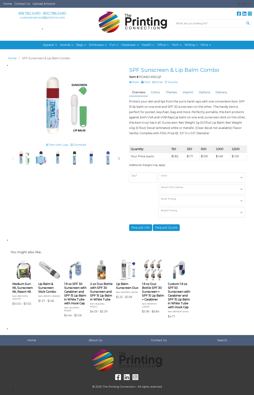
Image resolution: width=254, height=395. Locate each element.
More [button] (204, 45)
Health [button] (146, 45)
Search (222, 340)
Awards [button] (65, 45)
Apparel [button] (48, 45)
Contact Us (22, 3)
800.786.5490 (54, 13)
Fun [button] (112, 45)
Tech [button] (175, 45)
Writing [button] (190, 45)
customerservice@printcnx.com (42, 17)
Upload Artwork (43, 3)
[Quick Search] (207, 23)
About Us (95, 340)
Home (7, 3)
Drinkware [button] (96, 45)
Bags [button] (79, 45)
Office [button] (161, 45)
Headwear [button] (128, 45)
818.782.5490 (29, 13)
